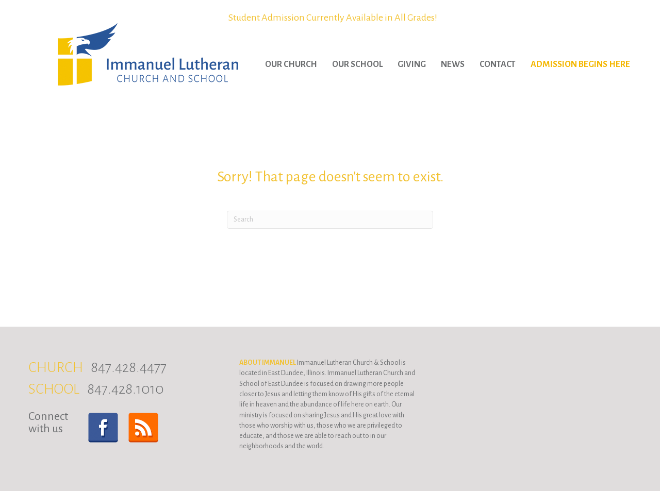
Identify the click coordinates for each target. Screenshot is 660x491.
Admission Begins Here (580, 64)
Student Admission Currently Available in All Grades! (332, 17)
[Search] (330, 220)
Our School (357, 64)
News (453, 64)
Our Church (291, 64)
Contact (498, 64)
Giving (412, 64)
